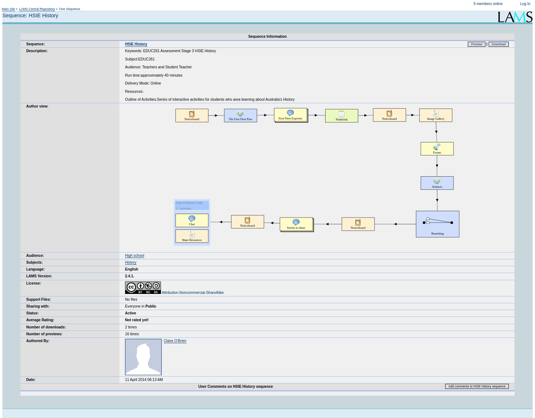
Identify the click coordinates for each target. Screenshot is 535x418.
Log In (525, 4)
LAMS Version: (39, 276)
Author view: (37, 106)
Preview (476, 44)
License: (33, 283)
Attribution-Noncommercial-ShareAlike (174, 293)
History (131, 262)
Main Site (8, 9)
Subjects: (34, 262)
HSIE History (136, 44)
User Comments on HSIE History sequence (235, 387)
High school (134, 256)
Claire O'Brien (175, 341)
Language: (35, 269)
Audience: (35, 256)
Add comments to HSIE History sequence (477, 386)
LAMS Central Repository (37, 9)
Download (499, 44)
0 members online (488, 4)
